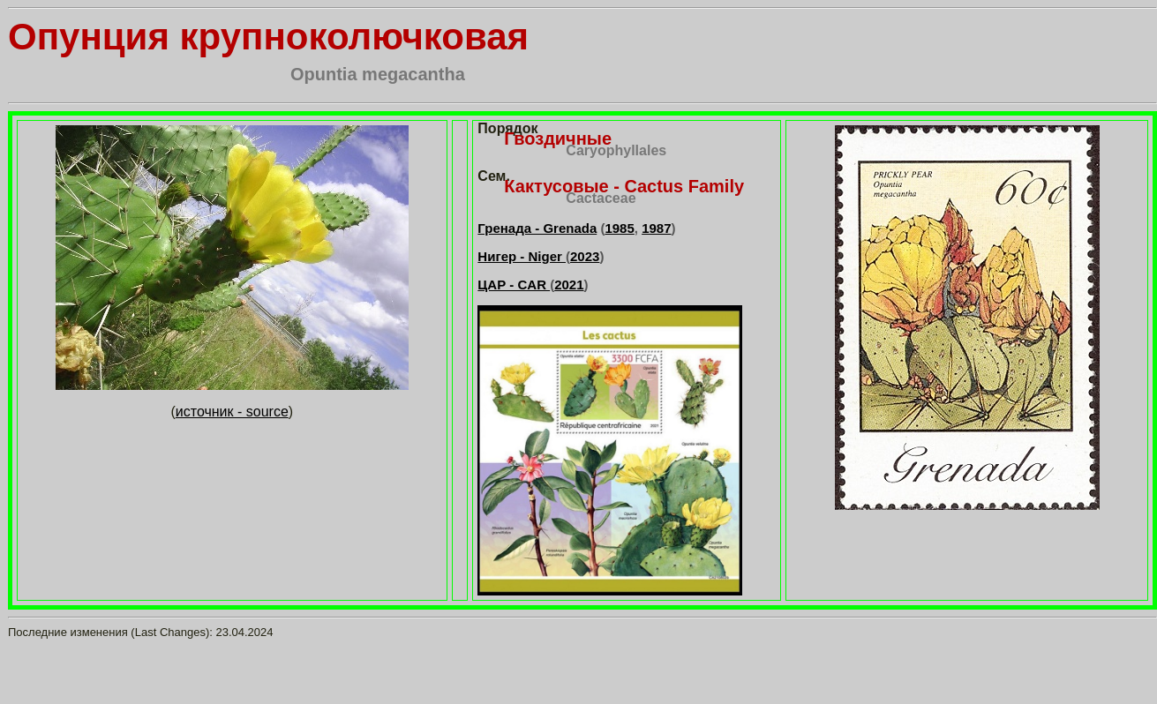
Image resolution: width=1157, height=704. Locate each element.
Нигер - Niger (521, 256)
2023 (584, 256)
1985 (619, 228)
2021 (568, 284)
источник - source (232, 411)
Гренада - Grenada (537, 228)
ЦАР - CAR (513, 284)
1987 (656, 228)
